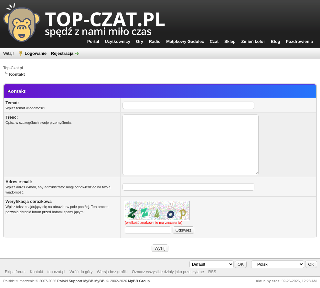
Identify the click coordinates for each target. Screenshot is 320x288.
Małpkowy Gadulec (185, 41)
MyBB (99, 281)
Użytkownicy (117, 41)
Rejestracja (62, 53)
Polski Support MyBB (75, 281)
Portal (93, 41)
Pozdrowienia (299, 41)
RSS (212, 272)
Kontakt (36, 272)
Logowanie (36, 53)
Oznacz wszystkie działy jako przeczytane (168, 272)
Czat (214, 41)
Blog (275, 41)
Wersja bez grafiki (112, 272)
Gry (139, 41)
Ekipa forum (15, 272)
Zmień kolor (253, 41)
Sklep (230, 41)
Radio (155, 41)
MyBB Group (139, 281)
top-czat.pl (56, 272)
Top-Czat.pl (13, 68)
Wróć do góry (80, 272)
